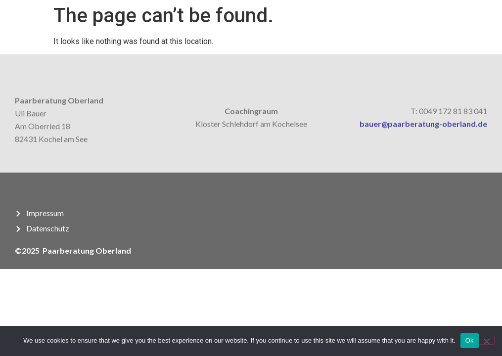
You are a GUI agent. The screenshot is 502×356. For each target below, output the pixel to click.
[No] (486, 340)
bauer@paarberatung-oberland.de (423, 125)
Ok (469, 340)
